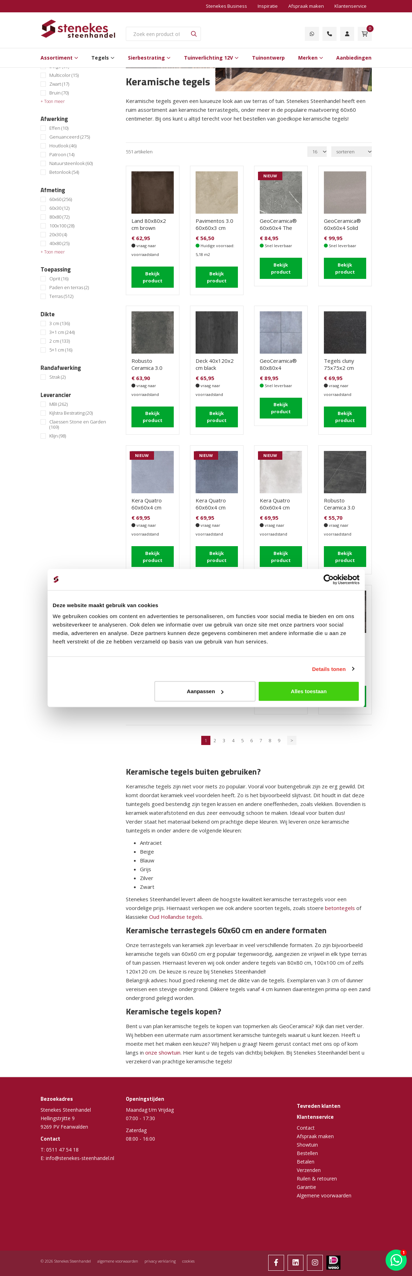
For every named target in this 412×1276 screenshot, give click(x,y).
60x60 (60, 199)
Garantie (306, 1182)
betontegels (340, 902)
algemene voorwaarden (117, 1256)
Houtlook (62, 145)
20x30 (58, 234)
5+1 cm (60, 350)
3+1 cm (62, 332)
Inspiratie (268, 6)
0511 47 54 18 (62, 1144)
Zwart (59, 84)
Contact (306, 1122)
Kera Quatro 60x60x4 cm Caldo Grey (146, 504)
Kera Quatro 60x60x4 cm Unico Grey (275, 504)
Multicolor (64, 75)
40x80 (59, 243)
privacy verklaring (160, 1256)
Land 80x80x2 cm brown (148, 224)
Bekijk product (152, 276)
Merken (308, 57)
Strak (57, 377)
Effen (58, 128)
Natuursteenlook (71, 163)
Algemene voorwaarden (324, 1190)
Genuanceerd (69, 137)
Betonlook (64, 172)
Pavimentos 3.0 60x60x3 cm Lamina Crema (214, 227)
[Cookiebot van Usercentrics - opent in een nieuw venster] (328, 579)
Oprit (58, 278)
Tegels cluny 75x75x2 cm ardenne (339, 366)
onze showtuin (162, 1047)
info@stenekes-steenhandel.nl (80, 1153)
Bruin (59, 93)
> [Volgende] (291, 735)
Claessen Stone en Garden (77, 424)
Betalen (305, 1156)
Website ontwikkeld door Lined (206, 1273)
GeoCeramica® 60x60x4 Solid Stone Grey (342, 227)
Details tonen (329, 669)
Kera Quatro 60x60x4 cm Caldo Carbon (212, 504)
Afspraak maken (306, 6)
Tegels (100, 57)
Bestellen (307, 1148)
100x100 (61, 225)
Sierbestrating (146, 57)
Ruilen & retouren (317, 1173)
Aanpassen (205, 691)
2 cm (59, 341)
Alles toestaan (309, 691)
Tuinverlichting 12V (208, 57)
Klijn (57, 436)
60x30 (59, 208)
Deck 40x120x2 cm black (215, 363)
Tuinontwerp (268, 57)
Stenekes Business (226, 6)
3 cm (59, 323)
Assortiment (57, 57)
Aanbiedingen (353, 57)
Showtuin (307, 1139)
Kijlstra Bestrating (71, 413)
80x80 (59, 217)
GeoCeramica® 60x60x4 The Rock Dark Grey (278, 227)
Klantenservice (350, 6)
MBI (58, 404)
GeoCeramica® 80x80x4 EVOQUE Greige (280, 366)
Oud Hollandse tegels (175, 911)
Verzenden (309, 1165)
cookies (188, 1256)
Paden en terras (69, 287)
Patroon (61, 154)
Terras (61, 296)
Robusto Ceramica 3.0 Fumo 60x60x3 (149, 366)
